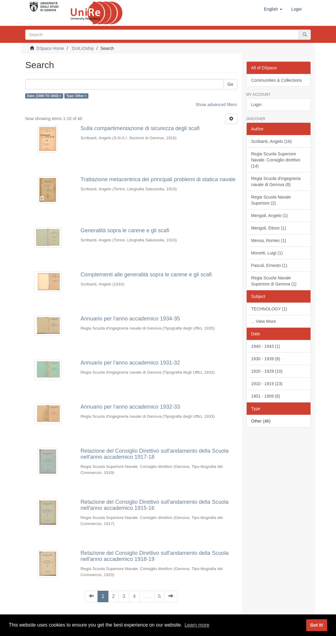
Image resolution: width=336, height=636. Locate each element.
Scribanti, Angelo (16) (271, 141)
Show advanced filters (216, 104)
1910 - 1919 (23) (267, 383)
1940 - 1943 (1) (265, 346)
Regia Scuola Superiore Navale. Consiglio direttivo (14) (275, 159)
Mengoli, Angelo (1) (269, 215)
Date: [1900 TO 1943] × (44, 96)
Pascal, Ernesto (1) (269, 265)
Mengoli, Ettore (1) (268, 228)
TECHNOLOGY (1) (269, 308)
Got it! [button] (316, 625)
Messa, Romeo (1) (268, 240)
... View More (263, 321)
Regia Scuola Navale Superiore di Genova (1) (274, 280)
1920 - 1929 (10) (267, 371)
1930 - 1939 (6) (265, 358)
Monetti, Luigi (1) (267, 253)
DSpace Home (50, 48)
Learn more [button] (196, 624)
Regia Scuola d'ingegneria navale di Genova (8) (276, 181)
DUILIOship (83, 48)
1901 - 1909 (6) (265, 396)
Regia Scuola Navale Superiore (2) (271, 200)
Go (230, 84)
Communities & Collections (276, 80)
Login (256, 104)
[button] (273, 9)
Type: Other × (76, 96)
